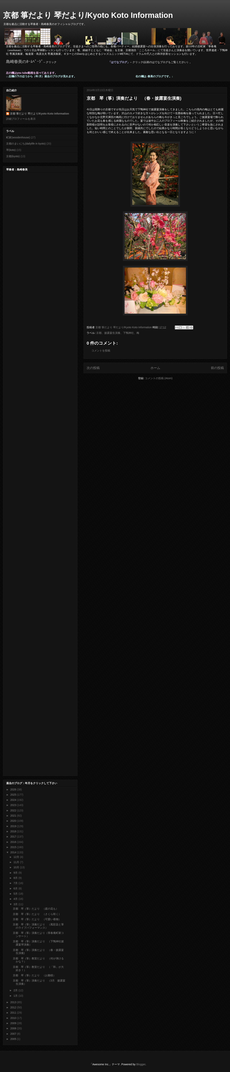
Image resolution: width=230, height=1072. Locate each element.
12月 (16, 856)
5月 (15, 893)
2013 (13, 1002)
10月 (16, 867)
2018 (13, 831)
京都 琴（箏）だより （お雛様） (34, 975)
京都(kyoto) (13, 156)
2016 (13, 841)
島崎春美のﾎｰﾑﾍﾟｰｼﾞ (24, 61)
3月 (15, 904)
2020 (13, 820)
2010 (13, 1018)
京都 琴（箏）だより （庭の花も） (35, 908)
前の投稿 (217, 368)
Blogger (140, 1064)
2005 (13, 1038)
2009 (13, 1023)
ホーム (155, 368)
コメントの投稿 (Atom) (158, 378)
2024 (13, 799)
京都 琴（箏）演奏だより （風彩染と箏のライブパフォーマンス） (38, 926)
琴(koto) (11, 149)
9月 (15, 872)
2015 (13, 847)
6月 (15, 888)
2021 (13, 815)
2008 (13, 1028)
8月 (15, 877)
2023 (13, 805)
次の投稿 (93, 368)
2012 (13, 1007)
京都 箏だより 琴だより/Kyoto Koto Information (88, 15)
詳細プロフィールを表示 (21, 118)
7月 (15, 883)
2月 (15, 990)
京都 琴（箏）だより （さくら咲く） (37, 914)
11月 (16, 862)
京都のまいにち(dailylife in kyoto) (26, 143)
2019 (13, 826)
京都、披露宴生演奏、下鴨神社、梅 (117, 332)
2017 (13, 836)
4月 (15, 898)
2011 (13, 1012)
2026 (13, 789)
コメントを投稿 (100, 350)
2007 (13, 1033)
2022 (13, 810)
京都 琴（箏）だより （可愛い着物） (37, 919)
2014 (13, 852)
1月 (15, 995)
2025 (13, 794)
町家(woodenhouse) (18, 137)
